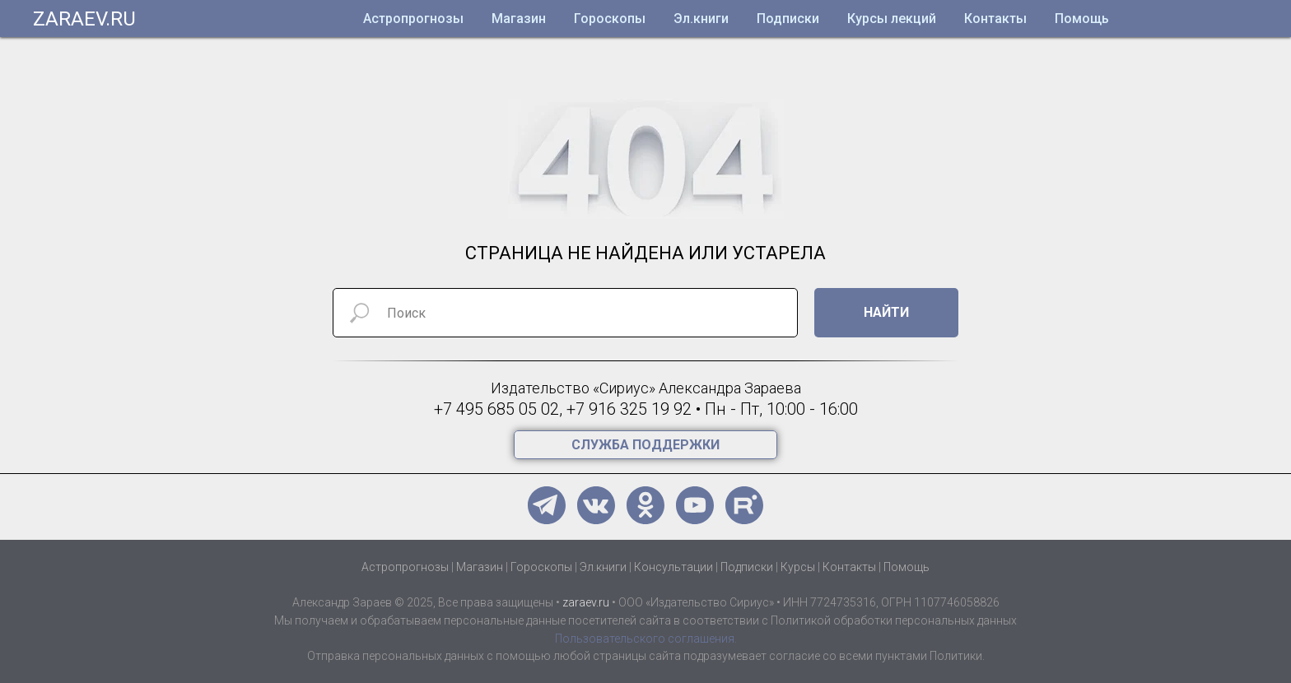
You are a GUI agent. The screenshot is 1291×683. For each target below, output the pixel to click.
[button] (645, 444)
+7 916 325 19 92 (629, 409)
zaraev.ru (585, 602)
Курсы (798, 567)
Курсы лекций (891, 18)
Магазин (519, 18)
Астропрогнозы (413, 18)
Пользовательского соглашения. (646, 638)
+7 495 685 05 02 (496, 409)
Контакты (995, 18)
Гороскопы (610, 18)
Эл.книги (701, 18)
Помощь (1082, 18)
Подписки (788, 18)
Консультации (673, 567)
